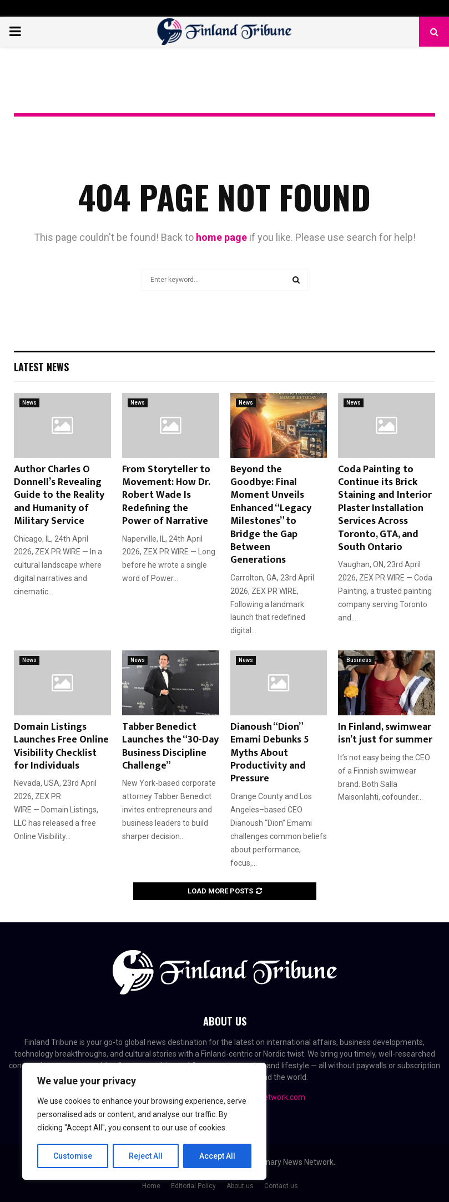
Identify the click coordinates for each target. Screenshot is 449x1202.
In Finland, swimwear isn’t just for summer (385, 733)
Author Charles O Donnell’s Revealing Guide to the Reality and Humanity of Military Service (59, 495)
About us (240, 1186)
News (29, 403)
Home (151, 1186)
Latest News (41, 367)
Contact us (281, 1186)
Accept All (217, 1156)
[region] (144, 1121)
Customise (73, 1156)
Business (359, 660)
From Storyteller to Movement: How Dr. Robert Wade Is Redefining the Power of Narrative (166, 495)
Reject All (146, 1156)
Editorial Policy (193, 1186)
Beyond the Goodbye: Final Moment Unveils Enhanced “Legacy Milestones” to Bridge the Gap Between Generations (270, 515)
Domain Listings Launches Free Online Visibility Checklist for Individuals (61, 746)
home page (221, 237)
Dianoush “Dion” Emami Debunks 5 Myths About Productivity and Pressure (269, 753)
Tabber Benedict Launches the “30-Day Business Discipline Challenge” (170, 746)
